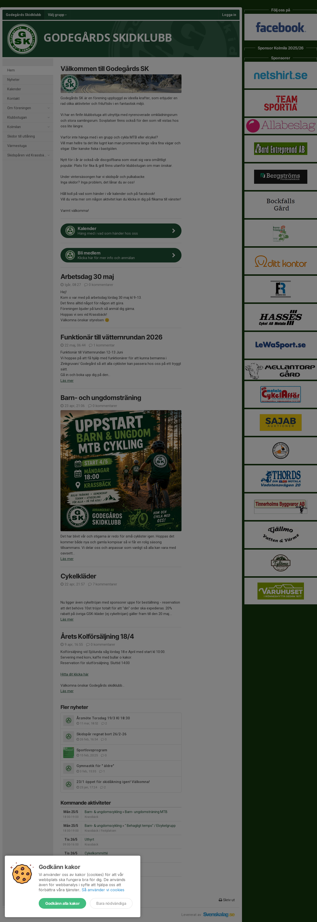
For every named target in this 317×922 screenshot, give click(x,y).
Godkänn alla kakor (62, 903)
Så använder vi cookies (103, 889)
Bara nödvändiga (111, 903)
